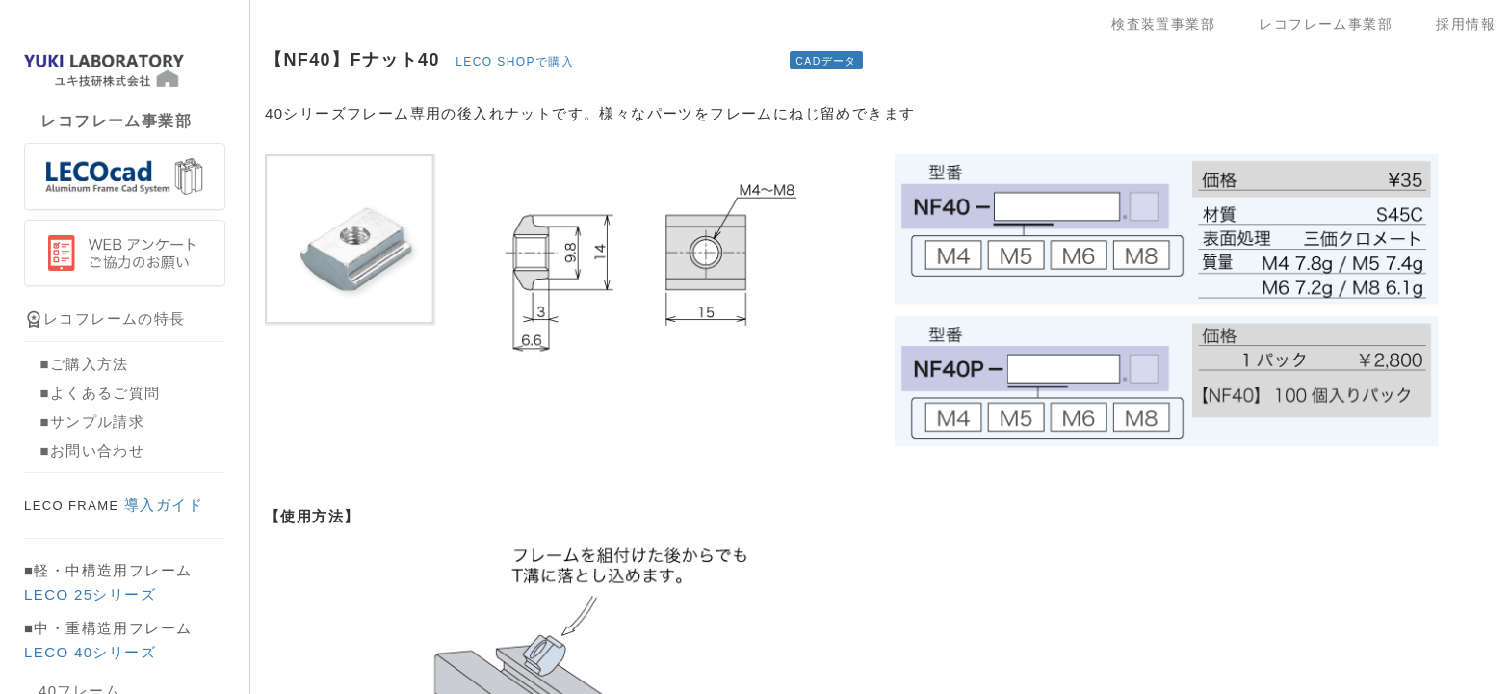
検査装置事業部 (1170, 24)
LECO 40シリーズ (90, 652)
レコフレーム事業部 (1333, 24)
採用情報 (1466, 24)
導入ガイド (113, 504)
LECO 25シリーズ (90, 594)
